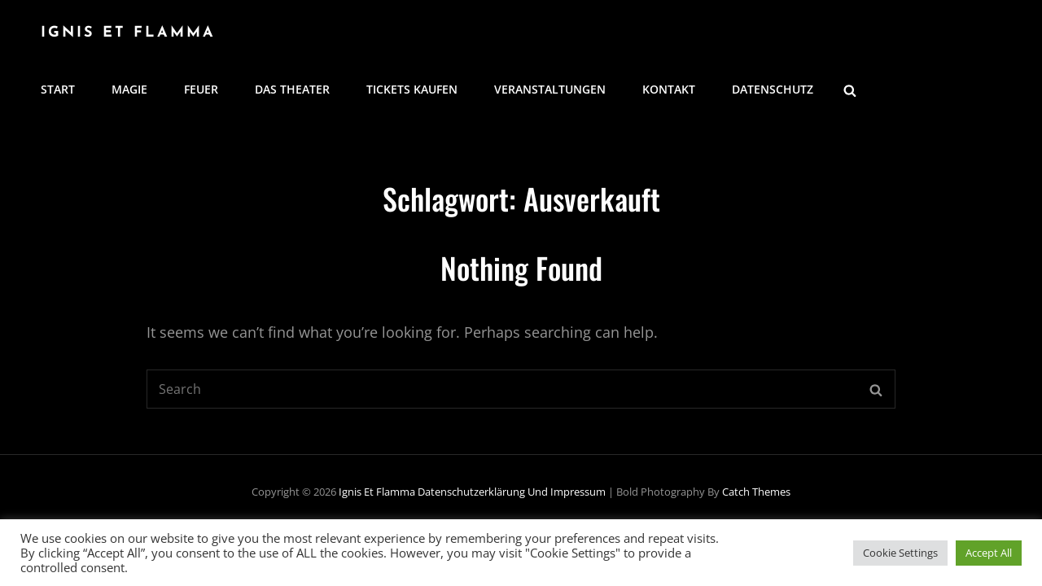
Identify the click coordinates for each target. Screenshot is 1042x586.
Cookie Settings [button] (900, 552)
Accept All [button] (988, 552)
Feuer (201, 89)
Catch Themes (756, 491)
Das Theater (292, 89)
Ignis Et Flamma (128, 33)
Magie (129, 89)
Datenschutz (772, 89)
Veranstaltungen (550, 89)
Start (58, 89)
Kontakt (668, 89)
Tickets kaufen (412, 89)
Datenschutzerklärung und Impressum (512, 491)
